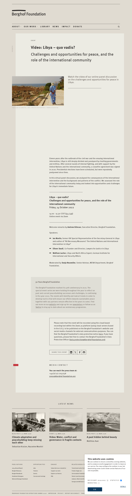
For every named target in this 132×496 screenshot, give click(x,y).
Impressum (52, 493)
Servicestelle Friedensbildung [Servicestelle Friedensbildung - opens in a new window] (80, 473)
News (56, 26)
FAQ (52, 476)
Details (123, 486)
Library (45, 26)
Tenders (35, 471)
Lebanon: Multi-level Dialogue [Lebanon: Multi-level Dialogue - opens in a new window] (80, 479)
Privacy (61, 493)
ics (67, 213)
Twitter (38, 307)
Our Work (30, 26)
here (101, 334)
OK (94, 489)
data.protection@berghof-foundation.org (87, 339)
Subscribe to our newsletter (58, 468)
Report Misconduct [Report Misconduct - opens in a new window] (72, 493)
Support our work (55, 471)
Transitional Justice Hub (78, 468)
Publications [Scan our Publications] (17, 464)
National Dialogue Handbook (20, 479)
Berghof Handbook (17, 473)
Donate (77, 26)
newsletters (78, 304)
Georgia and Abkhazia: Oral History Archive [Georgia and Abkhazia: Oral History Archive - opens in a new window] (83, 481)
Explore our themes (56, 473)
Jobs (34, 468)
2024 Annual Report (17, 468)
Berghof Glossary (16, 471)
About (16, 26)
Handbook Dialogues (17, 476)
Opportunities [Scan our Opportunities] (39, 464)
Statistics (114, 480)
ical (70, 213)
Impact (66, 26)
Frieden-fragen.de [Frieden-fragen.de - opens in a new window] (77, 471)
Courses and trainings (39, 476)
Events (12, 48)
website (52, 304)
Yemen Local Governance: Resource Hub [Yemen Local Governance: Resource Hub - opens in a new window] (82, 476)
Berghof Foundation (29, 13)
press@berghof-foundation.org (62, 376)
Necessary (97, 480)
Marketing (92, 483)
